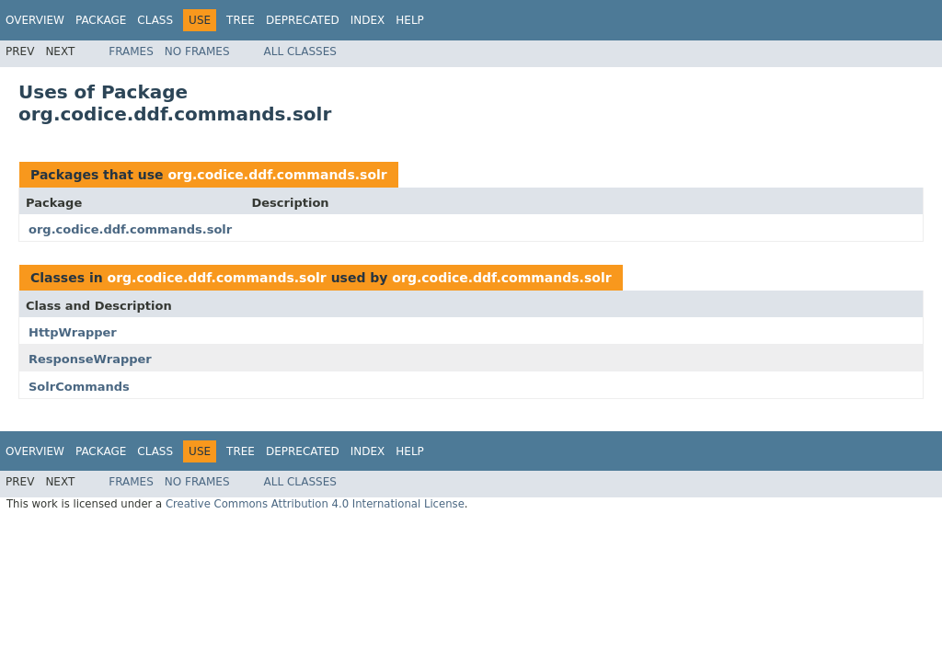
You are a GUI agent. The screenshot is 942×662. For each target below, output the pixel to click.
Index (367, 20)
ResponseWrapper (90, 359)
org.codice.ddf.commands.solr (276, 174)
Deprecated (302, 20)
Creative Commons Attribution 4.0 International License (315, 503)
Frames (131, 51)
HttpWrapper (73, 332)
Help (410, 20)
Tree (240, 20)
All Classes (300, 51)
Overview (35, 20)
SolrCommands (79, 387)
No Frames (197, 51)
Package (100, 20)
